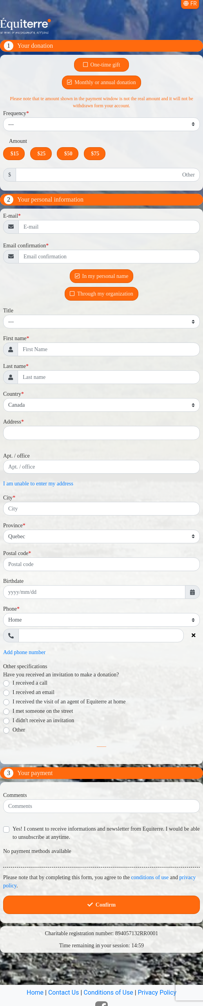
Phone (10, 609)
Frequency (14, 113)
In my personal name (102, 276)
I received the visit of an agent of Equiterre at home (69, 702)
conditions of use (150, 877)
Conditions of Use (108, 992)
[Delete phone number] (193, 635)
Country (12, 394)
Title (8, 311)
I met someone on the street (43, 711)
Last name (14, 366)
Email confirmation (24, 246)
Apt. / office (16, 456)
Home (35, 992)
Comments (15, 795)
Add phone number (24, 652)
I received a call (30, 683)
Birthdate (13, 581)
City (8, 498)
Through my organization (101, 294)
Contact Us (63, 992)
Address (12, 422)
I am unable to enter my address (38, 484)
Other (19, 730)
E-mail (10, 216)
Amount (18, 141)
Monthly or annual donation (101, 82)
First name (15, 338)
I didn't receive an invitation (43, 720)
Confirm (101, 905)
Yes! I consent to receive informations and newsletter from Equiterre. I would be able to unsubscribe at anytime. (106, 833)
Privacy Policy (157, 992)
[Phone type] (101, 620)
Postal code (15, 553)
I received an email (33, 692)
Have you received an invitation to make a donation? (61, 675)
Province (13, 525)
